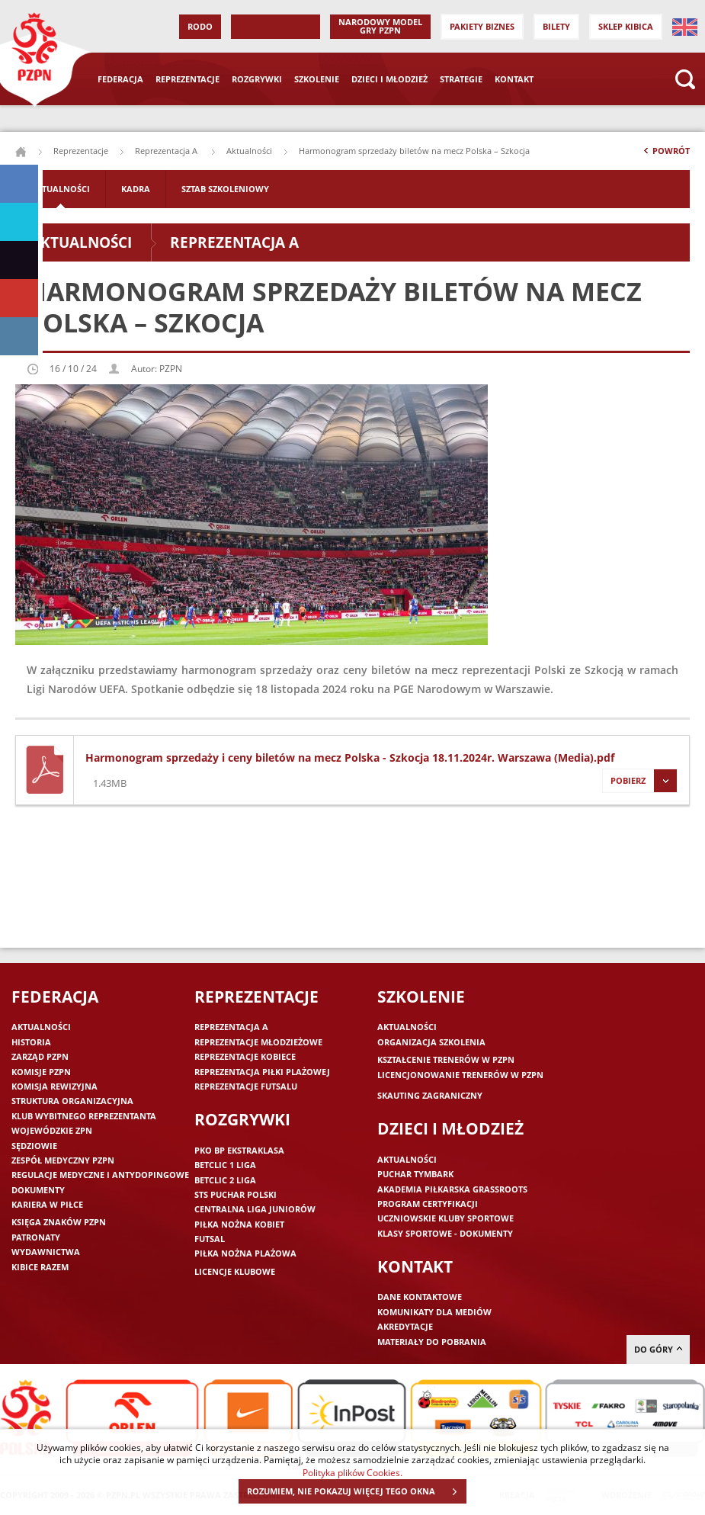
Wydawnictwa (45, 1251)
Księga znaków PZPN (58, 1222)
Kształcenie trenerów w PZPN (445, 1059)
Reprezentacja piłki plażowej (262, 1071)
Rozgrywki (257, 79)
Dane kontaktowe (419, 1296)
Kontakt (514, 79)
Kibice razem (40, 1267)
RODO (200, 26)
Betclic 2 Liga (225, 1180)
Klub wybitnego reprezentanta (83, 1116)
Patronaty (35, 1237)
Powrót (665, 154)
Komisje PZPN (41, 1071)
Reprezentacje (187, 79)
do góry (658, 1349)
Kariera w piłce (47, 1204)
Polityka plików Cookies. (352, 1472)
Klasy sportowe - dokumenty (445, 1233)
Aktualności (249, 150)
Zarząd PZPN (40, 1056)
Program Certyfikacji (427, 1203)
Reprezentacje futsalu (245, 1086)
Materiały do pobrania (431, 1341)
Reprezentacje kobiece (245, 1056)
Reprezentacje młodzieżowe (258, 1042)
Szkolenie (316, 79)
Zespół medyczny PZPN (62, 1160)
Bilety (556, 26)
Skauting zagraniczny (429, 1095)
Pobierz (639, 780)
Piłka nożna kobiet (239, 1224)
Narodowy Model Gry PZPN (380, 26)
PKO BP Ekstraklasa (239, 1150)
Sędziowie (34, 1145)
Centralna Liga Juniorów (255, 1209)
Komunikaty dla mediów (434, 1312)
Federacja (120, 79)
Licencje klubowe (234, 1271)
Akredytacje (405, 1326)
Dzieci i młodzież (389, 79)
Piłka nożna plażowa (245, 1253)
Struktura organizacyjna (72, 1100)
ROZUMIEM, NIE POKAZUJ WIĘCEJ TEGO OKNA (356, 1491)
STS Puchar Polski (235, 1194)
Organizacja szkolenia (431, 1042)
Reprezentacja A (167, 150)
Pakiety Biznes (482, 26)
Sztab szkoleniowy (225, 188)
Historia (31, 1042)
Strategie (461, 79)
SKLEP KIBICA (625, 26)
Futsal (209, 1238)
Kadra (135, 188)
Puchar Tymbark (415, 1174)
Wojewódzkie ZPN (51, 1130)
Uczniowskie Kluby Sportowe (445, 1218)
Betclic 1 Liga (225, 1164)
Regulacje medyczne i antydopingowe (100, 1174)
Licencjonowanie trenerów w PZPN (460, 1074)
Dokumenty (38, 1190)
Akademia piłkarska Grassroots (452, 1189)
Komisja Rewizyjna (54, 1086)
